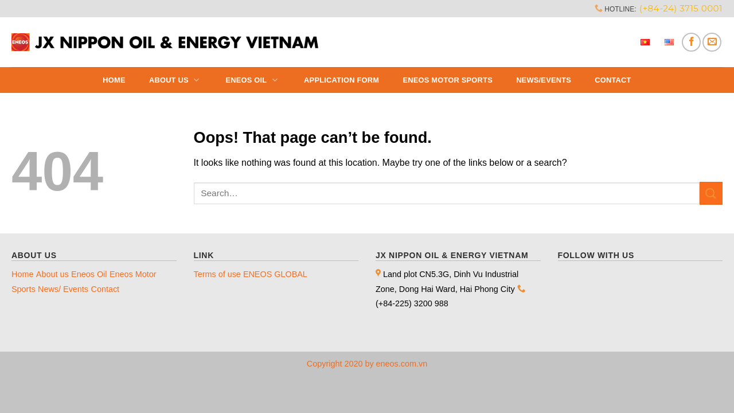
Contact (613, 80)
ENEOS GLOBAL (275, 274)
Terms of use (217, 274)
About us (175, 80)
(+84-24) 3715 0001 (681, 8)
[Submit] (711, 193)
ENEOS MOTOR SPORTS (448, 80)
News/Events (543, 80)
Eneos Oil (252, 80)
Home (114, 80)
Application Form (341, 80)
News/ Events (63, 289)
